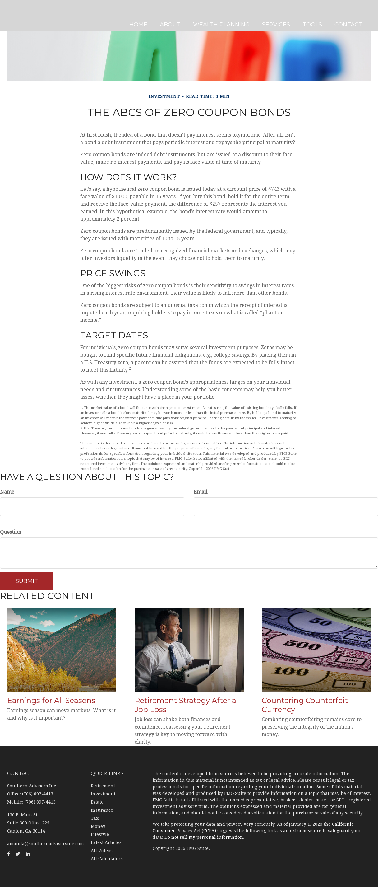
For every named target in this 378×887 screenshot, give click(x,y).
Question (10, 532)
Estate (97, 802)
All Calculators (107, 858)
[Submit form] (26, 581)
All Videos (102, 850)
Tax (95, 818)
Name (7, 492)
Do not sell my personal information (203, 837)
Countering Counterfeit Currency (305, 705)
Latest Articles (106, 842)
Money (98, 826)
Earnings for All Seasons (51, 700)
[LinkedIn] (6, 323)
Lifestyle (100, 834)
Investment (103, 793)
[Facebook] (6, 298)
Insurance (102, 810)
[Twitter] (6, 310)
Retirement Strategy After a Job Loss (185, 705)
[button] (172, 15)
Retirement (103, 785)
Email (200, 492)
